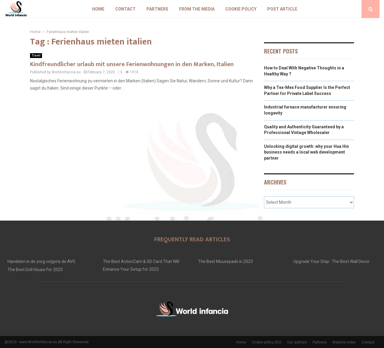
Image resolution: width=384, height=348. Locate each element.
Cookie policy (240, 9)
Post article (282, 9)
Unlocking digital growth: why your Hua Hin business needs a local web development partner (306, 152)
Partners (157, 9)
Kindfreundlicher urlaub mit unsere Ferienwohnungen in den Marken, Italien (132, 64)
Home (98, 9)
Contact (125, 9)
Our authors (297, 342)
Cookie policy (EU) (266, 342)
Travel (36, 55)
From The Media (196, 9)
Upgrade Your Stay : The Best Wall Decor (331, 261)
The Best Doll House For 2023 (35, 269)
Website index (344, 342)
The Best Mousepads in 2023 (225, 261)
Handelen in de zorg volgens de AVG (41, 261)
